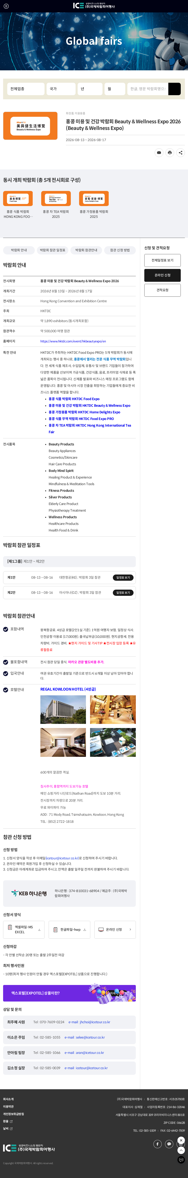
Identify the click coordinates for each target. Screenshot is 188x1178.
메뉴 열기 (6, 6)
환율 (7, 1121)
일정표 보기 (123, 577)
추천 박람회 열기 (181, 1140)
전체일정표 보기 (162, 260)
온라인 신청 (162, 275)
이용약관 (8, 1106)
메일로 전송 (159, 152)
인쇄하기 (169, 152)
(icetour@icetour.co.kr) (62, 858)
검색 (174, 89)
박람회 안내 (19, 250)
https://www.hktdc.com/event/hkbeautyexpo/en (73, 341)
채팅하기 (181, 1160)
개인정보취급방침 (13, 1114)
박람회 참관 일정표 (52, 250)
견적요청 (163, 290)
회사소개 (8, 1099)
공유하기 (180, 152)
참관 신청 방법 (120, 250)
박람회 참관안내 (86, 250)
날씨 (7, 1128)
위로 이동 (181, 1150)
